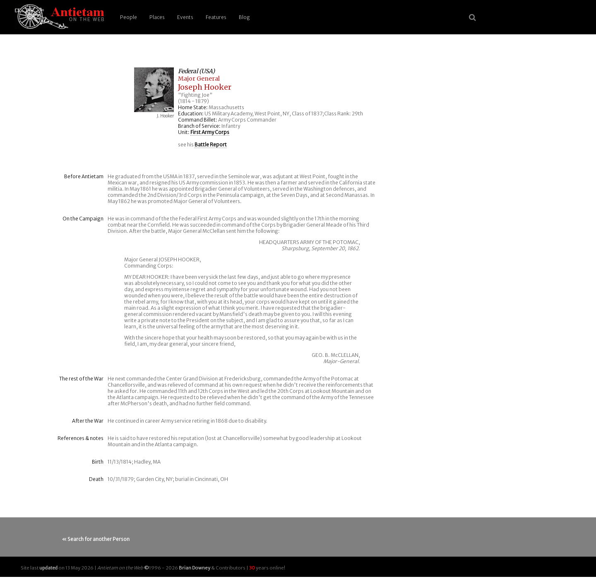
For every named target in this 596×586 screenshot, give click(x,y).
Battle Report (211, 144)
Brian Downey (194, 568)
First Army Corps (209, 132)
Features (216, 17)
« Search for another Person (96, 539)
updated (48, 568)
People (128, 17)
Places (157, 17)
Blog (244, 17)
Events (185, 17)
